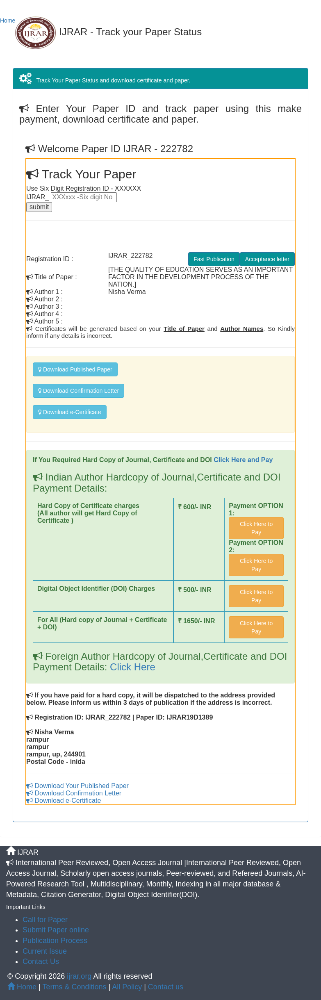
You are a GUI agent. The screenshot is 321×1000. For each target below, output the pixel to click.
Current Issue (45, 951)
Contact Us (41, 961)
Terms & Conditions (74, 987)
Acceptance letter (267, 259)
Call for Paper (45, 920)
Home (7, 20)
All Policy (127, 987)
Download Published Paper (75, 369)
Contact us (165, 987)
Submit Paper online (56, 930)
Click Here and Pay (243, 459)
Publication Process (55, 940)
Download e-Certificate (69, 412)
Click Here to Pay (256, 528)
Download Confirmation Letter (78, 390)
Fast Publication (214, 259)
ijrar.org (80, 976)
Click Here (131, 666)
